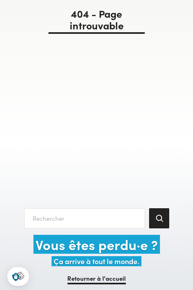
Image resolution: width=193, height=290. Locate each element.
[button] (18, 276)
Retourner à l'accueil (96, 278)
